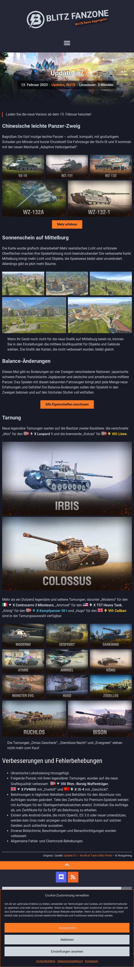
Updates (58, 85)
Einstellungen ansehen (67, 951)
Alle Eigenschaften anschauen (67, 404)
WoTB (70, 85)
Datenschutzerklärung (70, 961)
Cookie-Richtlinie (45, 961)
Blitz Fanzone (66, 19)
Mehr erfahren (67, 224)
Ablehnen (67, 940)
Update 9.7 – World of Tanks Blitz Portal (88, 855)
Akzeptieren (67, 928)
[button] (67, 43)
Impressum (91, 961)
